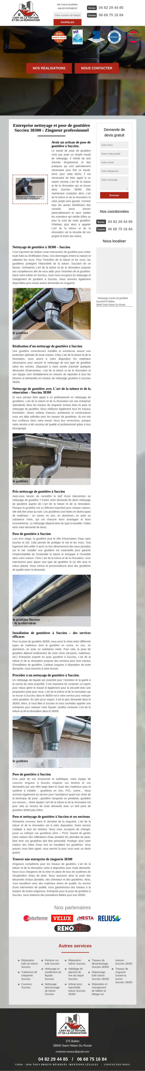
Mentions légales (83, 1064)
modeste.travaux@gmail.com (72, 1051)
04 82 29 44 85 (111, 8)
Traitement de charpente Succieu (29, 975)
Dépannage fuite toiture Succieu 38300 (100, 975)
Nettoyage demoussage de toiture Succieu (52, 989)
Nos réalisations (49, 68)
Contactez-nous (117, 1064)
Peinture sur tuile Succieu (52, 962)
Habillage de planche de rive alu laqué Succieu (76, 973)
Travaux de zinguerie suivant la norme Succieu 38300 (123, 975)
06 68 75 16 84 (111, 15)
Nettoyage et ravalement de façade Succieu (53, 973)
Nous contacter (96, 68)
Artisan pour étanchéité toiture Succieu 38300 (77, 989)
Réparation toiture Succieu (77, 962)
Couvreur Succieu (26, 986)
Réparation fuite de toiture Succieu (29, 963)
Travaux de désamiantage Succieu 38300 (100, 963)
